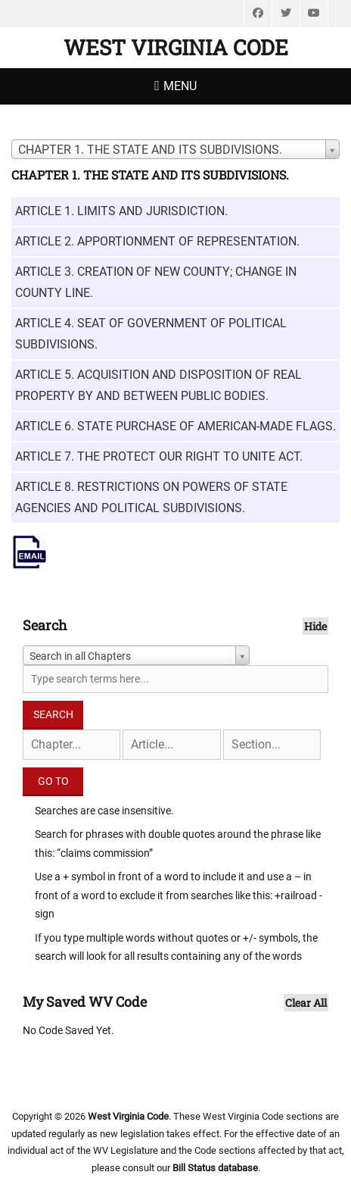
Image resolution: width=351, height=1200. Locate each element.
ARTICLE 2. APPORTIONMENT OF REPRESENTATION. (157, 241)
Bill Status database (215, 1167)
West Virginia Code (176, 47)
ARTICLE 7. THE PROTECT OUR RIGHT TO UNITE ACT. (159, 456)
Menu (180, 86)
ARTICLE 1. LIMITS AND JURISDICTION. (121, 211)
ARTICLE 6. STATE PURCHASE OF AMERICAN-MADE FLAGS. (175, 426)
